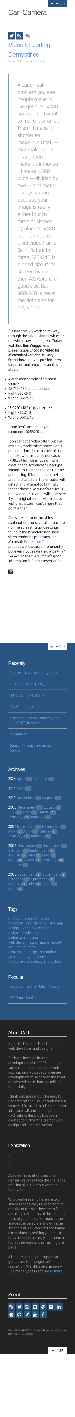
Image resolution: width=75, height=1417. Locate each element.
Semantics (18, 734)
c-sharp (14, 933)
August (47, 798)
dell (11, 947)
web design (17, 942)
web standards (37, 918)
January (37, 817)
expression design (22, 952)
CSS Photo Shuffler (24, 998)
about (56, 942)
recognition (49, 952)
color (21, 947)
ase (43, 938)
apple (44, 942)
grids (31, 947)
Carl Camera (27, 12)
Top (57, 1350)
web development (36, 928)
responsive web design (26, 962)
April (20, 779)
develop (40, 923)
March (43, 812)
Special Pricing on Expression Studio (33, 748)
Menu (57, 3)
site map (56, 923)
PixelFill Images (22, 707)
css (28, 923)
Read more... (54, 1271)
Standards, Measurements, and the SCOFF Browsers (35, 720)
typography (35, 957)
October (14, 850)
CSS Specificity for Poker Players (34, 986)
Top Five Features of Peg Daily (33, 673)
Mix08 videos (38, 336)
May (20, 788)
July (11, 812)
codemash (16, 938)
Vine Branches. (26, 1333)
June (45, 884)
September (38, 850)
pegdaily (54, 962)
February (40, 779)
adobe (33, 938)
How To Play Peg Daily (27, 684)
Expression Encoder (39, 542)
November (25, 798)
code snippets (34, 933)
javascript (16, 957)
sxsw (33, 942)
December (26, 807)
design (13, 928)
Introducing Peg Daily (27, 695)
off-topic (15, 918)
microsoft (15, 923)
